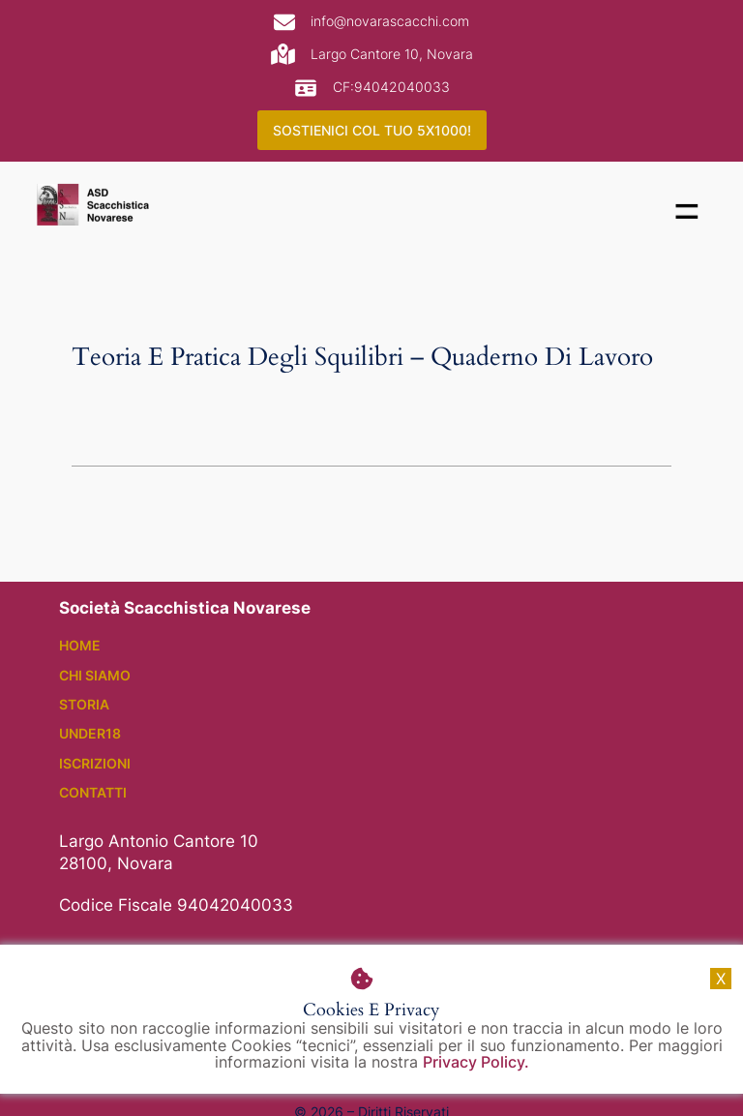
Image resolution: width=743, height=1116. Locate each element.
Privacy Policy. (476, 1062)
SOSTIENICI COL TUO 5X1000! (372, 130)
